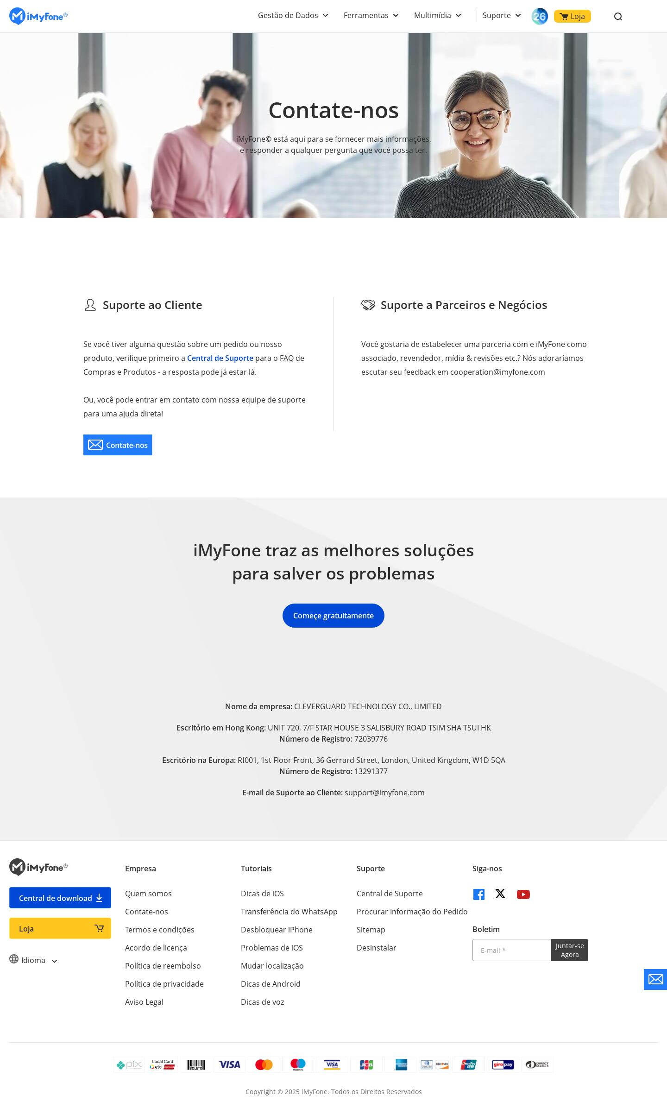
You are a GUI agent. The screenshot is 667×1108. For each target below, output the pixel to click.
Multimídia (432, 15)
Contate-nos (146, 912)
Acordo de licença (156, 948)
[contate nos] (117, 444)
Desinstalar (376, 948)
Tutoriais (256, 868)
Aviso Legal (144, 1002)
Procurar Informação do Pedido (412, 912)
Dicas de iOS (262, 893)
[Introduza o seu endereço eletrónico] (511, 950)
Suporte (497, 15)
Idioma (33, 960)
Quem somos (148, 893)
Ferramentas (366, 15)
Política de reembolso (163, 966)
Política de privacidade (164, 984)
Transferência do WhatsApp (289, 912)
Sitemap (371, 930)
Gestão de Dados (288, 15)
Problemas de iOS (272, 948)
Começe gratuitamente (333, 616)
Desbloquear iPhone (277, 930)
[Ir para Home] (38, 16)
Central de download (55, 898)
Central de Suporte (220, 358)
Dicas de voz (262, 1002)
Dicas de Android (271, 984)
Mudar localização (272, 966)
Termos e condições (160, 930)
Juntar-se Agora (570, 950)
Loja (572, 16)
